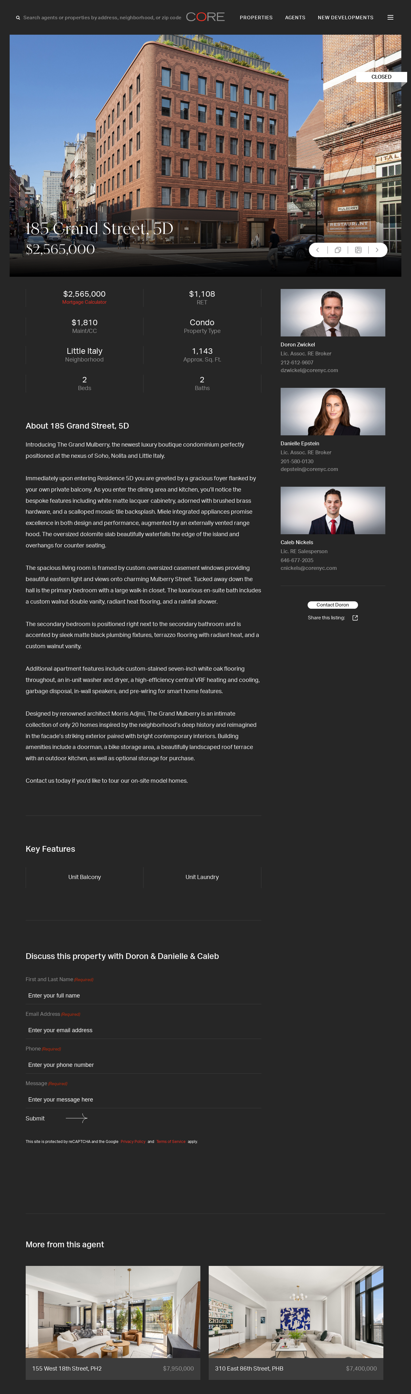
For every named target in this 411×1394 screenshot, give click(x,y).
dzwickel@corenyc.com (309, 370)
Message (46, 1084)
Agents (295, 17)
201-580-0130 (297, 461)
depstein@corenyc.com (309, 469)
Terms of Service (171, 1142)
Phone (43, 1049)
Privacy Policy (133, 1142)
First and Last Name (59, 980)
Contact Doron (333, 605)
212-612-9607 (297, 362)
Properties (256, 17)
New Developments (346, 17)
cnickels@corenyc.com (309, 568)
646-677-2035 (297, 560)
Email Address (53, 1015)
